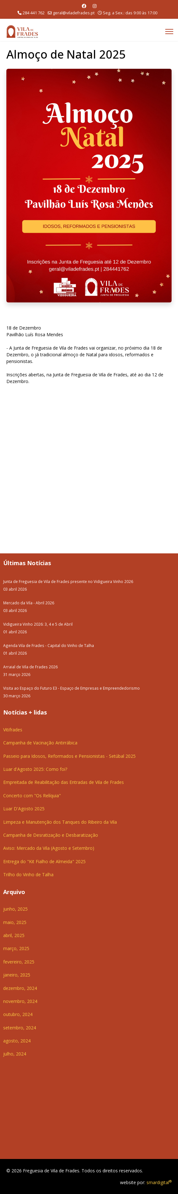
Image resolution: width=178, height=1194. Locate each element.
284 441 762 (34, 13)
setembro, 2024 (19, 1028)
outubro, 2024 (17, 1014)
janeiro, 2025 (16, 975)
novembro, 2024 (20, 1001)
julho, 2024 (14, 1054)
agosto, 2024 (17, 1041)
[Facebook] (84, 6)
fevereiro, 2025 (18, 962)
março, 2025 (16, 948)
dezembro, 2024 (20, 988)
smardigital (159, 1182)
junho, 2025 (15, 909)
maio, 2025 (14, 922)
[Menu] (169, 31)
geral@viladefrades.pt (74, 13)
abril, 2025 (14, 935)
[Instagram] (94, 6)
